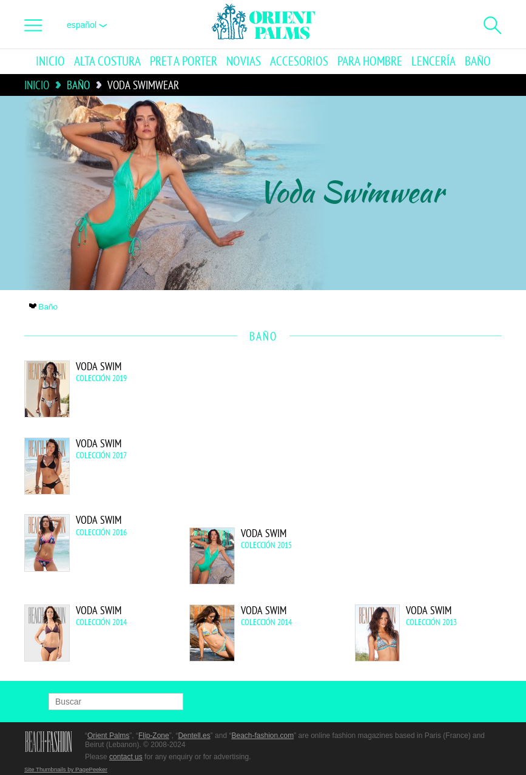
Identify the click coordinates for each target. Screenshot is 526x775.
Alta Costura (107, 61)
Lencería (433, 61)
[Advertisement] (399, 442)
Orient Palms (108, 735)
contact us (126, 757)
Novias (243, 61)
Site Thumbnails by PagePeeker (65, 769)
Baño (478, 61)
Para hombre (369, 61)
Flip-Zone (153, 735)
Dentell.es (194, 735)
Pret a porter (183, 61)
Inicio (50, 61)
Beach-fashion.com (262, 735)
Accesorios (299, 61)
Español (87, 25)
